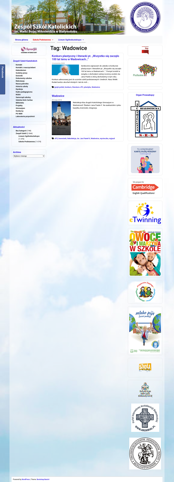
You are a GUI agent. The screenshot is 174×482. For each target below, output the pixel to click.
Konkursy (19, 111)
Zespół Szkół (21, 133)
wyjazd (112, 138)
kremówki (62, 138)
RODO (18, 95)
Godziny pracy (21, 73)
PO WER (19, 114)
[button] (43, 39)
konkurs (68, 87)
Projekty (19, 105)
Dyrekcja (19, 89)
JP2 (56, 138)
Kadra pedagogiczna (24, 92)
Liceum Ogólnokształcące (28, 136)
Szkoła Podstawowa (26, 142)
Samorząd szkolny (23, 97)
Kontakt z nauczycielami (25, 67)
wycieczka (104, 138)
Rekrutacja (20, 81)
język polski (59, 87)
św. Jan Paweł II (83, 138)
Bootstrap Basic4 (43, 479)
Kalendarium (21, 70)
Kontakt (19, 65)
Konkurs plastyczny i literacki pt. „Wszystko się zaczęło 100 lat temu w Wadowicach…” (85, 57)
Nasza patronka (22, 84)
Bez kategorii (21, 131)
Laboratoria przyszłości (25, 116)
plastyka (87, 87)
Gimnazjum (20, 108)
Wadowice (96, 87)
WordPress (26, 479)
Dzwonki (19, 76)
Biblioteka (20, 103)
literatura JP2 (77, 87)
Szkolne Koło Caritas (24, 100)
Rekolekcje (71, 138)
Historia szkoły (22, 86)
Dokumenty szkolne (24, 78)
